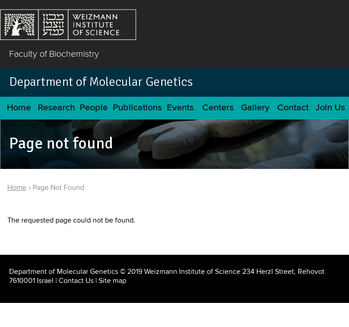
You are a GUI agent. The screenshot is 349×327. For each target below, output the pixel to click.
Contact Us (76, 280)
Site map (112, 280)
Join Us (330, 108)
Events (180, 108)
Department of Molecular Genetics (101, 81)
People (94, 108)
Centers (218, 108)
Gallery (255, 108)
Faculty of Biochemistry (54, 54)
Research (56, 108)
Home (19, 108)
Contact (293, 108)
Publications (137, 108)
